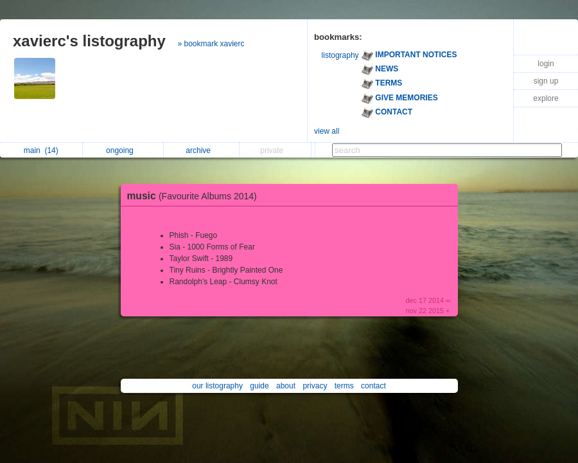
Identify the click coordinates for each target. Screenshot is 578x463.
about (285, 385)
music (195, 195)
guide (259, 385)
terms (344, 385)
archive (201, 150)
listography (340, 55)
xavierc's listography (89, 41)
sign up (546, 81)
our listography (217, 385)
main (41, 150)
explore (545, 98)
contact (373, 385)
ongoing (123, 150)
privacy (314, 385)
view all (326, 131)
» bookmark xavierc (211, 43)
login (546, 63)
